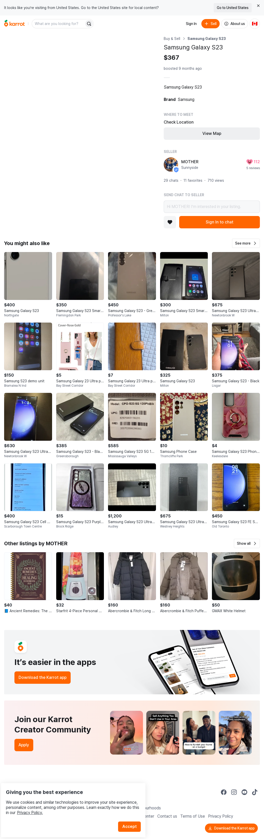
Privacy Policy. (69, 799)
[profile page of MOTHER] (171, 164)
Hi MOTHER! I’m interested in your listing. (212, 207)
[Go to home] (14, 24)
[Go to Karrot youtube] (244, 792)
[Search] (89, 23)
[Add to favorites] (170, 222)
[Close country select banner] (258, 5)
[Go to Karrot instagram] (234, 792)
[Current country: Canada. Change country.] (255, 24)
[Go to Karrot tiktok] (255, 792)
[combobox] (58, 23)
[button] (246, 243)
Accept (133, 813)
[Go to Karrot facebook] (224, 792)
